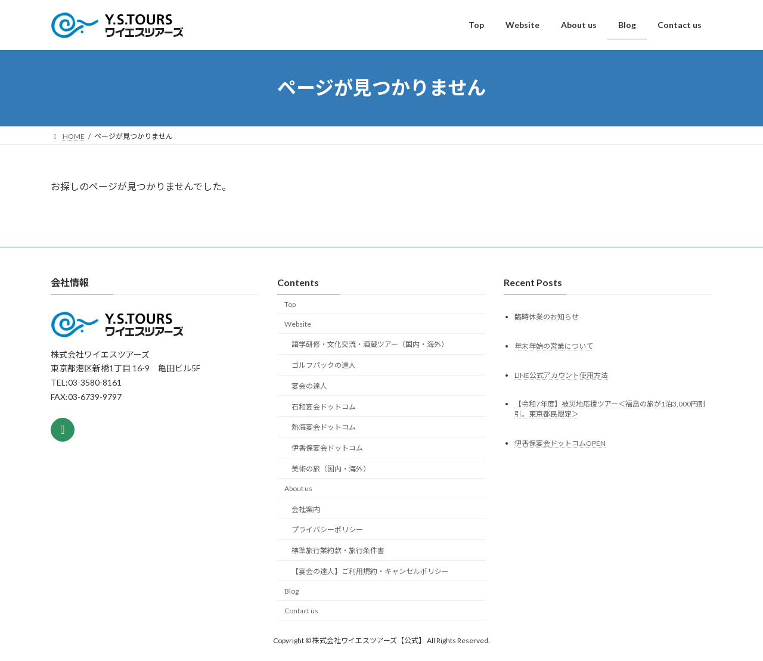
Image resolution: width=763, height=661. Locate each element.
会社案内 (305, 508)
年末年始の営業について (553, 345)
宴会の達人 (309, 385)
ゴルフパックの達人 (323, 365)
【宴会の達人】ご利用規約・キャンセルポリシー (370, 571)
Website (297, 323)
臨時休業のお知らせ (546, 316)
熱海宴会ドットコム (323, 427)
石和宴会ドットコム (323, 406)
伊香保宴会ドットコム (327, 447)
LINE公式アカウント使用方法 (561, 374)
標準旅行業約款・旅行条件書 (337, 550)
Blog (291, 590)
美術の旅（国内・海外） (330, 468)
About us (298, 488)
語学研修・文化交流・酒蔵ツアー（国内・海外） (369, 344)
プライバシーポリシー (327, 529)
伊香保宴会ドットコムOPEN (560, 443)
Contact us (301, 610)
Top (290, 304)
